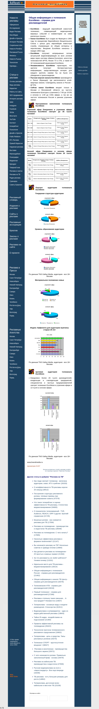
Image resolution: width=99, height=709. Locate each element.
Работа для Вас (82, 70)
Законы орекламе (14, 237)
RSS (11, 675)
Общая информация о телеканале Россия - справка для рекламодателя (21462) (49, 573)
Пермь (12, 316)
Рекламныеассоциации (15, 223)
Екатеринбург (14, 288)
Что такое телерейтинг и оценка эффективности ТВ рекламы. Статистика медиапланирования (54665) (51, 504)
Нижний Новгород (16, 285)
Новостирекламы (14, 19)
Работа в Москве (83, 67)
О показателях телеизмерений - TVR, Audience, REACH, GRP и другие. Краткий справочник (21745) (51, 513)
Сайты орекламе (14, 215)
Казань (12, 299)
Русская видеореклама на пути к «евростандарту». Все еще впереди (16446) (48, 670)
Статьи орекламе (14, 76)
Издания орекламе (15, 206)
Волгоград (13, 312)
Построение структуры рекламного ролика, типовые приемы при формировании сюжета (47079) (48, 496)
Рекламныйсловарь (15, 198)
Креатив (14, 230)
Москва (12, 274)
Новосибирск (14, 281)
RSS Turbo (14, 676)
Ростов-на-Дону (15, 305)
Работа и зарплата (82, 73)
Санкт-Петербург (16, 278)
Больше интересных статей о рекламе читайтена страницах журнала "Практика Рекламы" (57, 470)
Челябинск (13, 302)
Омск (11, 295)
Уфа (11, 309)
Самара (12, 292)
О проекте (15, 253)
